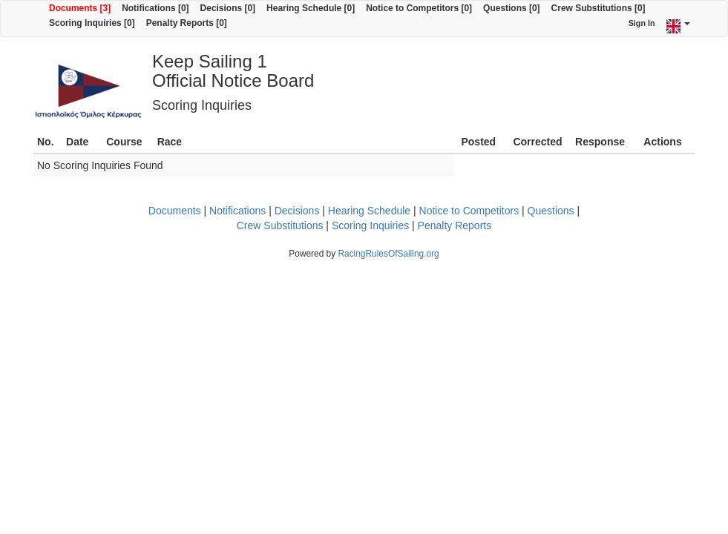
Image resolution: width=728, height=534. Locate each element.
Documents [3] (80, 8)
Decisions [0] (228, 8)
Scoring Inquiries (370, 225)
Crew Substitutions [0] (598, 8)
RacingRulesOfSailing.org (388, 253)
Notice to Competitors (469, 211)
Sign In (642, 23)
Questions (551, 211)
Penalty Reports (455, 225)
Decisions (297, 211)
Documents (174, 211)
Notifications (237, 211)
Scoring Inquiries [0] (92, 23)
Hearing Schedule (369, 211)
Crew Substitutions (280, 225)
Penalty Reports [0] (186, 23)
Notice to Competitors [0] (419, 8)
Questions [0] (511, 8)
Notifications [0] (155, 8)
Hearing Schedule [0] (310, 8)
